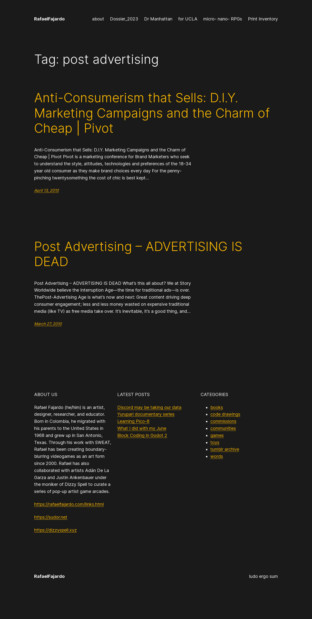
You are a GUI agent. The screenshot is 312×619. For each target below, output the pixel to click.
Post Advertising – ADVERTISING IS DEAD (138, 254)
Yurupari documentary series (146, 414)
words (216, 456)
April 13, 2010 (46, 190)
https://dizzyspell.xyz (55, 530)
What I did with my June (141, 428)
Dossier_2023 (124, 18)
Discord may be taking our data (149, 407)
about (98, 18)
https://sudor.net (50, 517)
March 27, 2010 (48, 323)
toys (214, 442)
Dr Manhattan (158, 18)
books (216, 407)
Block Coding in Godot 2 (142, 435)
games (217, 435)
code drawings (225, 414)
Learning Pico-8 (133, 421)
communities (223, 428)
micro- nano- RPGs (222, 18)
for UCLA (187, 18)
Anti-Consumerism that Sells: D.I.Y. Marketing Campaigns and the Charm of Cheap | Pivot (152, 113)
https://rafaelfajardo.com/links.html (69, 504)
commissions (223, 421)
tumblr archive (224, 449)
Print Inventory (263, 18)
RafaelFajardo (49, 18)
